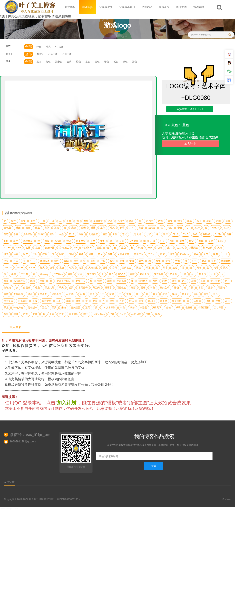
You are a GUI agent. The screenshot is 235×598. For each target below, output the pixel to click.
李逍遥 (143, 307)
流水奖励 (73, 314)
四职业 (151, 300)
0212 (175, 234)
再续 (138, 267)
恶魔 (99, 247)
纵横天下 (156, 307)
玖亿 (131, 300)
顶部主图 (181, 7)
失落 (81, 267)
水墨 (61, 234)
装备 (81, 254)
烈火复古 (8, 300)
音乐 (215, 294)
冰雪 (56, 227)
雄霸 (6, 294)
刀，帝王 (218, 307)
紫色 (116, 61)
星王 (112, 241)
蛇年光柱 (47, 300)
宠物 (69, 221)
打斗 (131, 227)
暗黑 (112, 227)
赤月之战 (64, 247)
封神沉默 (207, 247)
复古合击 (144, 274)
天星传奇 (42, 294)
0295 (18, 247)
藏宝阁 (96, 287)
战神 (47, 227)
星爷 (210, 287)
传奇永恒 (177, 300)
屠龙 (170, 221)
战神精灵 (27, 241)
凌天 (174, 281)
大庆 (206, 254)
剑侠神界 (87, 247)
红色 (48, 61)
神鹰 (218, 300)
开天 (16, 261)
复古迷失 (91, 274)
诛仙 (121, 241)
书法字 (40, 54)
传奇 (16, 254)
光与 (227, 281)
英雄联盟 (98, 221)
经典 (82, 294)
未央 (63, 307)
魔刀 (111, 294)
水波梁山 (70, 294)
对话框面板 (203, 307)
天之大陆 (133, 241)
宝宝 (168, 261)
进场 (176, 287)
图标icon (147, 7)
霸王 (85, 314)
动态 (48, 46)
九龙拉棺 (93, 234)
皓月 (169, 247)
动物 (159, 247)
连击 (206, 294)
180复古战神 (109, 307)
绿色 (106, 61)
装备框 (163, 300)
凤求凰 (57, 241)
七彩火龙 (136, 234)
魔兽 (73, 227)
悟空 (170, 227)
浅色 (125, 61)
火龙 (23, 221)
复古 (13, 221)
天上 (225, 254)
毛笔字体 (53, 54)
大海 (177, 261)
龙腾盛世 (225, 261)
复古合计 (158, 274)
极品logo (44, 274)
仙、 (138, 294)
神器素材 (23, 300)
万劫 (196, 294)
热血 (37, 227)
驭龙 (61, 314)
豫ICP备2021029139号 (68, 499)
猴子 (178, 307)
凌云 (6, 254)
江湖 (52, 221)
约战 (122, 261)
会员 (210, 241)
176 (76, 247)
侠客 (13, 274)
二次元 (151, 254)
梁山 (184, 281)
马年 (199, 267)
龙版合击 (80, 281)
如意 (99, 281)
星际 (208, 221)
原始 (81, 234)
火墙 (184, 274)
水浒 (191, 241)
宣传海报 (164, 7)
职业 (141, 300)
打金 (162, 241)
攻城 (66, 261)
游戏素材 (198, 7)
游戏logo (87, 7)
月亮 (121, 300)
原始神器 (49, 247)
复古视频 (121, 281)
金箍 (168, 307)
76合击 (202, 274)
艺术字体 (67, 54)
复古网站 (184, 254)
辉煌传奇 (45, 261)
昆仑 (37, 247)
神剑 (68, 241)
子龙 (6, 307)
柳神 (56, 261)
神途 (6, 281)
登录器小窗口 (127, 7)
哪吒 (131, 221)
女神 (28, 247)
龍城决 (7, 287)
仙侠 (228, 221)
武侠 (180, 221)
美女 (32, 221)
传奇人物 (18, 307)
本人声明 (16, 327)
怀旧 (32, 261)
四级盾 (197, 300)
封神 (16, 314)
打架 (122, 307)
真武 (193, 281)
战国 (71, 254)
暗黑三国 (138, 254)
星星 (112, 300)
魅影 (133, 287)
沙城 (218, 221)
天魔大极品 (99, 314)
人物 (219, 247)
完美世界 (75, 307)
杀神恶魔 (193, 247)
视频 (109, 281)
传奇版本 (32, 307)
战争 (102, 241)
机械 (140, 247)
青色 (97, 61)
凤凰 (189, 221)
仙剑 (93, 261)
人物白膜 (93, 267)
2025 (197, 227)
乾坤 (6, 241)
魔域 (86, 221)
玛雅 (148, 267)
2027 (226, 227)
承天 (61, 287)
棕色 (78, 61)
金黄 (69, 61)
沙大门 (122, 314)
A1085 (7, 247)
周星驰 (221, 287)
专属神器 (18, 294)
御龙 (158, 261)
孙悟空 (120, 221)
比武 (225, 267)
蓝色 (88, 61)
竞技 (61, 267)
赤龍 (132, 274)
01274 (218, 234)
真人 (155, 294)
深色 (134, 61)
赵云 (227, 300)
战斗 (165, 267)
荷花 (152, 287)
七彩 (148, 234)
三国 (42, 221)
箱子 (111, 274)
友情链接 (9, 482)
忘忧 (124, 234)
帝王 (199, 221)
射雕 (78, 300)
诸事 (128, 294)
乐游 (203, 281)
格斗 (216, 267)
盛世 (182, 241)
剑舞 (90, 254)
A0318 (215, 227)
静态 (38, 46)
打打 (194, 261)
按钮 (112, 261)
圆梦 (162, 254)
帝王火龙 (215, 281)
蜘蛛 (148, 314)
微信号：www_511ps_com (30, 434)
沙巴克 (149, 221)
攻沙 (110, 221)
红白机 (180, 247)
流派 (208, 300)
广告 (25, 314)
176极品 (58, 274)
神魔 (47, 241)
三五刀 (24, 274)
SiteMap (226, 499)
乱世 (164, 281)
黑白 (38, 61)
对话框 (41, 234)
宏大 (92, 294)
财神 (93, 227)
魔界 (157, 314)
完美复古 (126, 267)
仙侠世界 (143, 281)
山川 (213, 274)
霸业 (37, 287)
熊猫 (28, 227)
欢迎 (174, 267)
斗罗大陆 (136, 314)
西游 (160, 221)
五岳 (44, 307)
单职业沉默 (123, 254)
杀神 (16, 234)
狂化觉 (185, 294)
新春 (228, 234)
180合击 (172, 274)
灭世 (35, 254)
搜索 (153, 466)
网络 (155, 281)
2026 (71, 234)
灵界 (6, 261)
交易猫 (26, 287)
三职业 (7, 227)
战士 (141, 227)
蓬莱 (110, 254)
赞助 (164, 294)
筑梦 (132, 307)
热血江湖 (27, 234)
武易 (32, 281)
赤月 (114, 267)
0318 (185, 234)
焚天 (95, 300)
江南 (68, 300)
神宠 (18, 227)
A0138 (20, 267)
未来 (150, 247)
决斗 (52, 267)
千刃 (102, 294)
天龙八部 (49, 287)
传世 (92, 241)
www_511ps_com (9, 508)
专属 (114, 234)
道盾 (105, 267)
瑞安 (25, 254)
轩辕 (152, 241)
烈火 (42, 267)
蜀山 (172, 241)
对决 (71, 267)
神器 (105, 234)
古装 (200, 287)
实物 (174, 294)
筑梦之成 (164, 287)
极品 (16, 241)
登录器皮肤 (105, 7)
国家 (61, 254)
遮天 (87, 307)
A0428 (31, 267)
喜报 (34, 300)
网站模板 (70, 7)
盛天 (71, 287)
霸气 (141, 261)
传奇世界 (80, 241)
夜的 (44, 254)
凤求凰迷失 (19, 281)
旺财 (52, 314)
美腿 (42, 281)
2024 (195, 234)
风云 (172, 254)
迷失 (52, 234)
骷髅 (83, 227)
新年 (165, 234)
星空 (123, 247)
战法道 (152, 227)
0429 (220, 241)
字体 (70, 274)
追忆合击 (56, 294)
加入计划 (190, 143)
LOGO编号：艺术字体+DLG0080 (196, 92)
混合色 (58, 61)
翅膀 (35, 314)
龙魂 (131, 261)
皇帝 (102, 227)
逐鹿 (143, 287)
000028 (8, 267)
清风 (100, 254)
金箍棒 (189, 307)
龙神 (79, 274)
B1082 (206, 234)
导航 (102, 261)
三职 (58, 300)
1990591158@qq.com (23, 441)
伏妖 (112, 314)
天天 (54, 307)
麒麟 (201, 241)
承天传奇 (83, 287)
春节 (122, 227)
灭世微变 (121, 287)
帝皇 (6, 314)
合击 (180, 227)
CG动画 (59, 46)
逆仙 (30, 294)
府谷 (196, 254)
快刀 (215, 254)
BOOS (121, 274)
